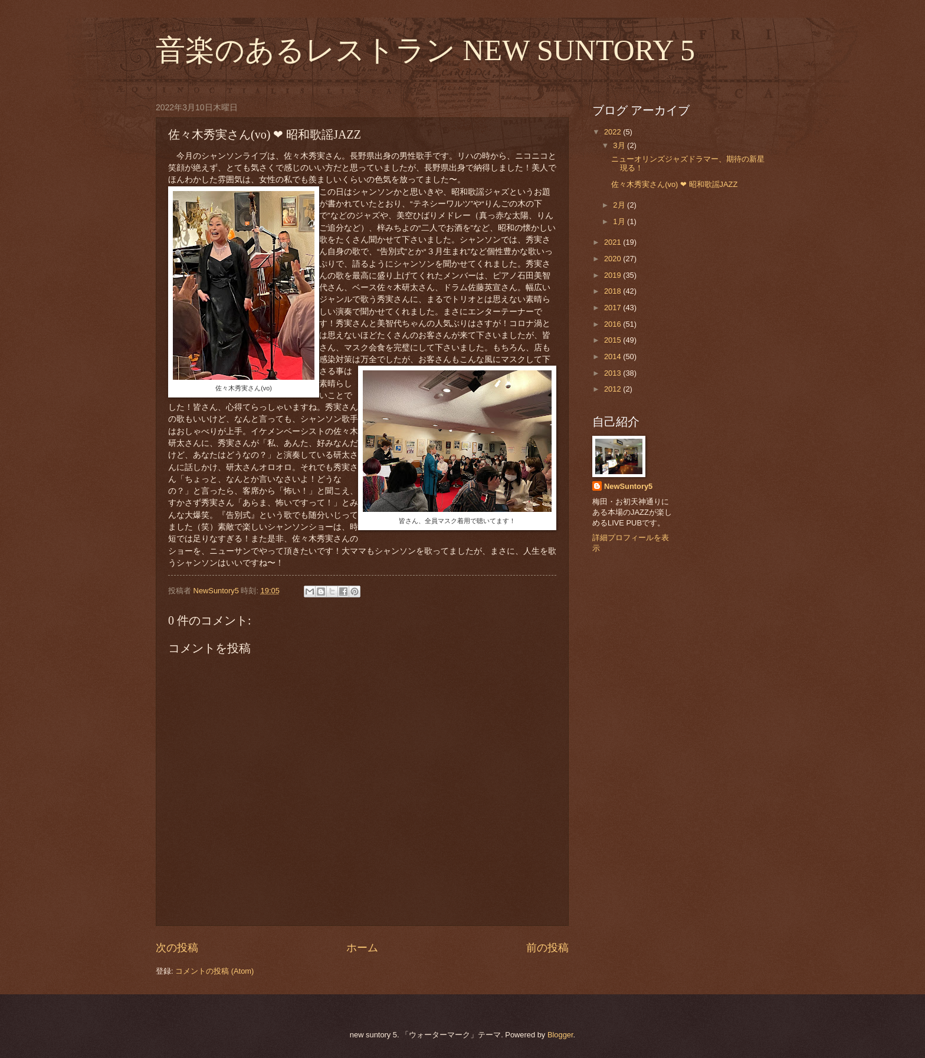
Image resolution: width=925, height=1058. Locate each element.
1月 (620, 221)
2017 (613, 307)
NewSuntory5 (628, 486)
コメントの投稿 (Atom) (214, 971)
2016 (613, 324)
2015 (613, 340)
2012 (613, 389)
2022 (613, 131)
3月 (620, 145)
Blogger (560, 1034)
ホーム (362, 948)
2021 (613, 242)
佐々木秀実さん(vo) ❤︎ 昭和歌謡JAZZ (674, 184)
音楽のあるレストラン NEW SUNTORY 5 (425, 50)
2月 (620, 205)
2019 (613, 275)
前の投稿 (547, 948)
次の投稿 (177, 948)
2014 (613, 356)
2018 (613, 291)
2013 (613, 373)
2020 (613, 258)
